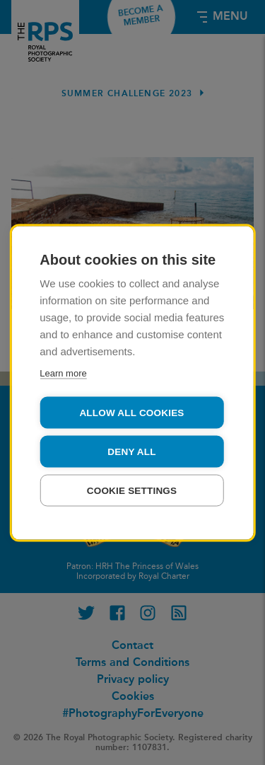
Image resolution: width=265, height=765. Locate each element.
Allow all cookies (131, 412)
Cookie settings (132, 490)
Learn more (63, 372)
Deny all (131, 451)
